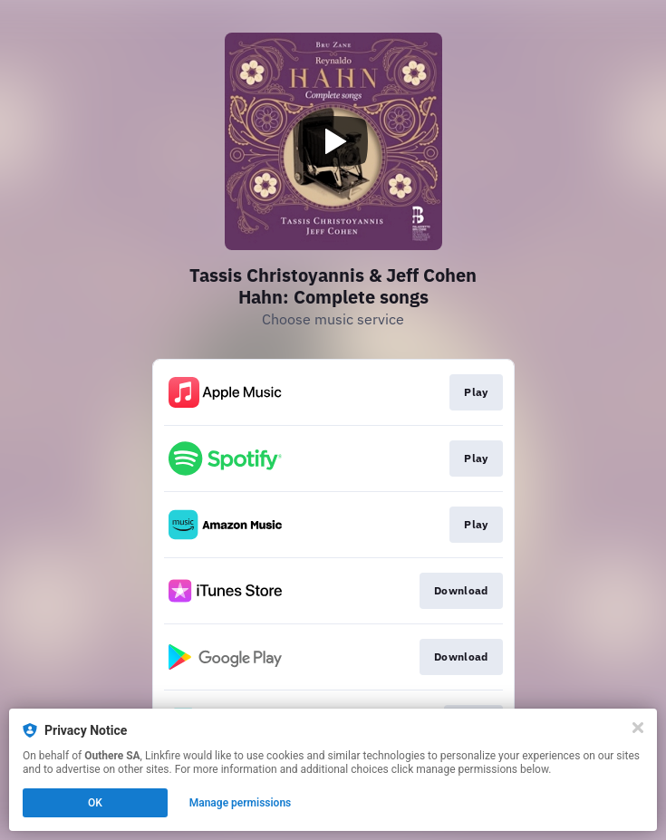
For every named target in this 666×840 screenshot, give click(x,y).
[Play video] (333, 141)
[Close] (637, 727)
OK (95, 803)
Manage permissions (240, 803)
